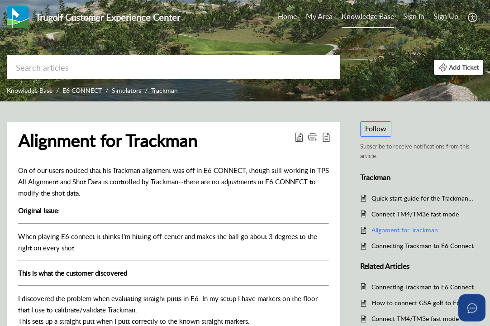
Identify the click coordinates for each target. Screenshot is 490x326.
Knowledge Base (368, 16)
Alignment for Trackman (404, 229)
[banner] (245, 50)
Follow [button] (375, 129)
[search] (173, 67)
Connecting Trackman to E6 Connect (422, 245)
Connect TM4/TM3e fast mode (415, 214)
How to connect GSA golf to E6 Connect (422, 302)
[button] (473, 17)
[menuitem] (287, 17)
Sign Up (445, 16)
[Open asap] (471, 307)
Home (287, 16)
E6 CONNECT (82, 90)
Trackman (164, 90)
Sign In (413, 16)
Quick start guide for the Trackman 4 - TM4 (422, 198)
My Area (319, 16)
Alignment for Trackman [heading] (107, 141)
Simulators (126, 90)
